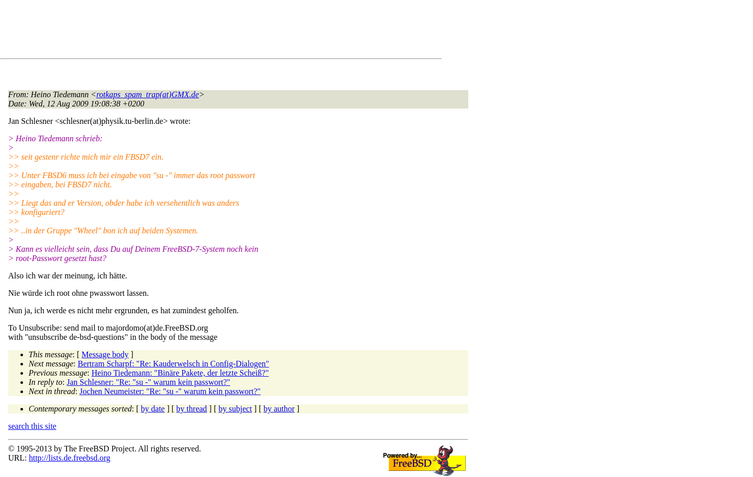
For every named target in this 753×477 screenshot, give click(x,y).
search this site (32, 426)
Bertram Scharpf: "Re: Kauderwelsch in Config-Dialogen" (173, 363)
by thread (191, 408)
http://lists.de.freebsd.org (69, 457)
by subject (235, 408)
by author (278, 408)
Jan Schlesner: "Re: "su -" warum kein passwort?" (149, 382)
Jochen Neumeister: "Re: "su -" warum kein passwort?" (169, 391)
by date (153, 408)
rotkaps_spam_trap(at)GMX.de (147, 94)
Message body (105, 354)
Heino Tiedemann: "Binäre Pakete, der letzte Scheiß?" (180, 372)
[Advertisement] (194, 31)
